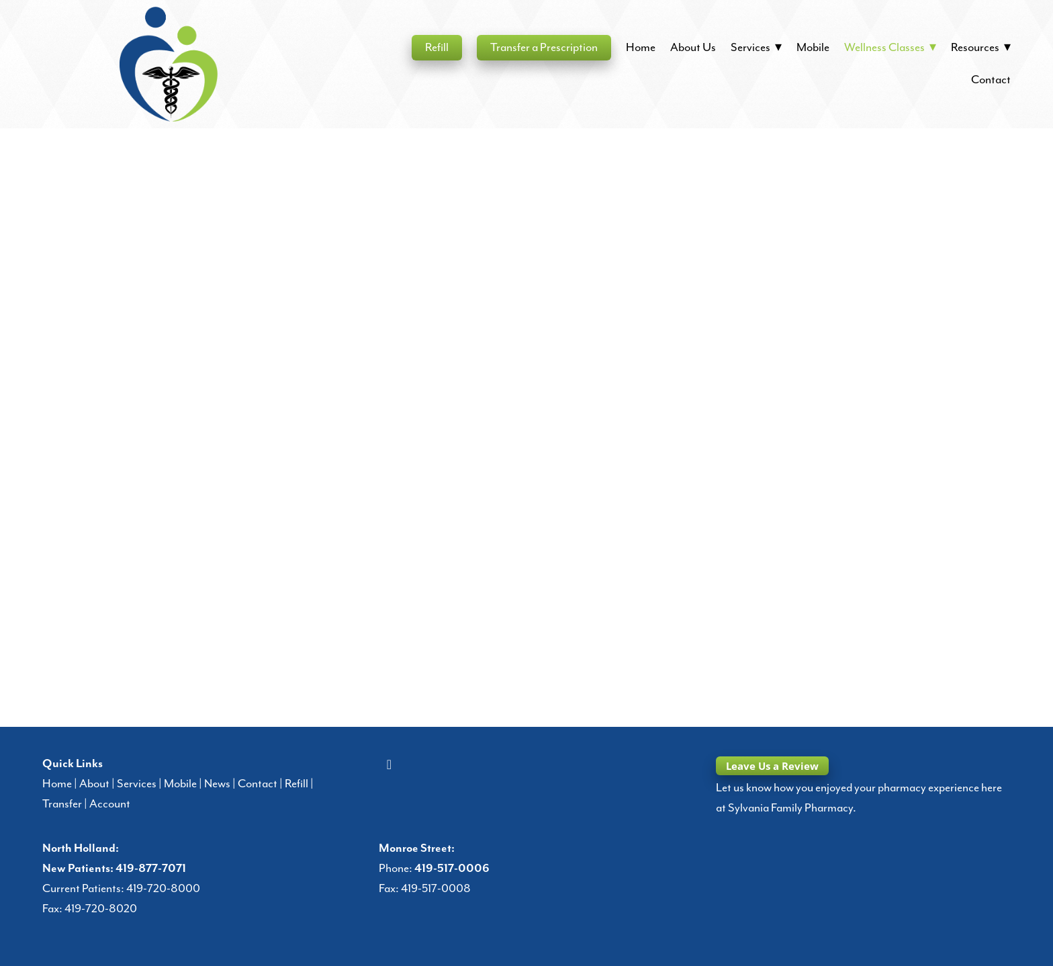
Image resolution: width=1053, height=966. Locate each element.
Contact (991, 80)
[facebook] (389, 765)
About (94, 784)
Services (136, 784)
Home (640, 47)
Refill (437, 47)
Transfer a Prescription (544, 47)
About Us (693, 47)
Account (109, 804)
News (217, 784)
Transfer (62, 804)
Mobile (812, 47)
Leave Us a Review (772, 765)
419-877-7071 (151, 868)
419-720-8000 (163, 888)
